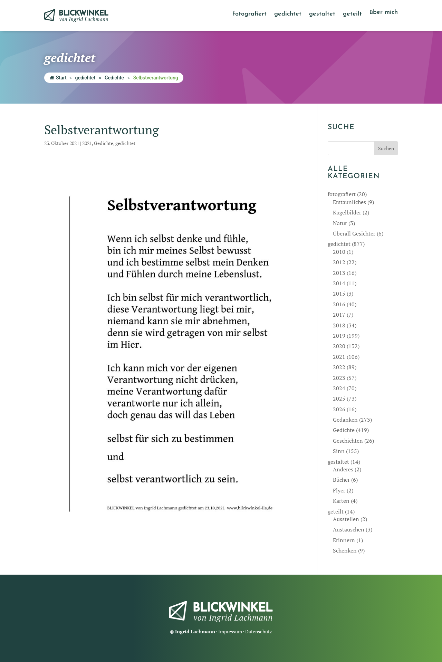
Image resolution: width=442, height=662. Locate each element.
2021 (87, 143)
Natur (340, 223)
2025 (339, 398)
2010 (339, 252)
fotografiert (250, 14)
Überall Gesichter (354, 233)
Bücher (341, 479)
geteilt (352, 14)
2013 (339, 273)
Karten (341, 501)
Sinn (339, 451)
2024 (339, 388)
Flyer (339, 490)
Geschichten (348, 440)
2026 (339, 409)
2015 (339, 293)
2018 (339, 325)
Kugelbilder (347, 212)
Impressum (230, 631)
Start (58, 77)
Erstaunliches (349, 202)
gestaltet (322, 14)
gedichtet (287, 14)
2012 (339, 262)
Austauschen (348, 529)
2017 (339, 314)
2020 (339, 346)
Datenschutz (258, 631)
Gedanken (345, 419)
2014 (339, 283)
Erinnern (344, 540)
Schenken (345, 550)
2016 (339, 304)
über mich (383, 13)
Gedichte (114, 77)
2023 (339, 378)
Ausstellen (346, 519)
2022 (339, 367)
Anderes (343, 469)
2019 (339, 335)
